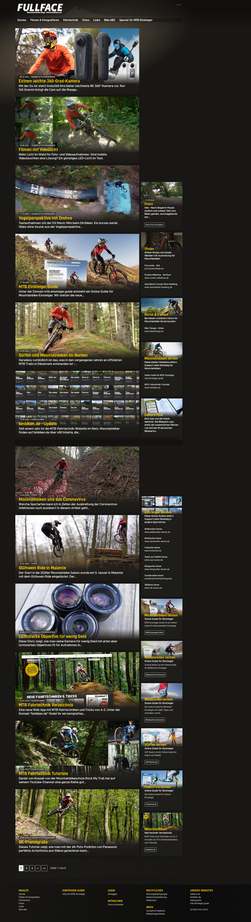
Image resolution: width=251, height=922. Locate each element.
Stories (21, 20)
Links (96, 20)
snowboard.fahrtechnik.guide (158, 578)
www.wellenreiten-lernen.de (157, 532)
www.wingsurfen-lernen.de (157, 569)
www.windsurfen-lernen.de (157, 541)
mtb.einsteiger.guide (154, 378)
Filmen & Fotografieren (44, 20)
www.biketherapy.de (154, 331)
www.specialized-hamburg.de (158, 287)
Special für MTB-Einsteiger (135, 20)
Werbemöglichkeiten (155, 914)
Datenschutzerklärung (156, 897)
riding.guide (195, 900)
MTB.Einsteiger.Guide (154, 632)
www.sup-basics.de (154, 560)
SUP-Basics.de (152, 762)
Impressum (151, 900)
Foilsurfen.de (151, 804)
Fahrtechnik (70, 20)
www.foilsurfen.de (153, 551)
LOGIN (178, 5)
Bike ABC (109, 20)
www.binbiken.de (152, 387)
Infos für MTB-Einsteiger (74, 894)
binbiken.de (150, 849)
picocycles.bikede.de (154, 268)
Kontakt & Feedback (155, 911)
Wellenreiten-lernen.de (155, 675)
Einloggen (112, 894)
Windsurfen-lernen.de (155, 720)
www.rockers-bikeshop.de (156, 278)
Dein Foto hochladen (154, 225)
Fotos (85, 20)
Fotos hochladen (116, 904)
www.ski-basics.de (153, 588)
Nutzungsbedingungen (156, 894)
